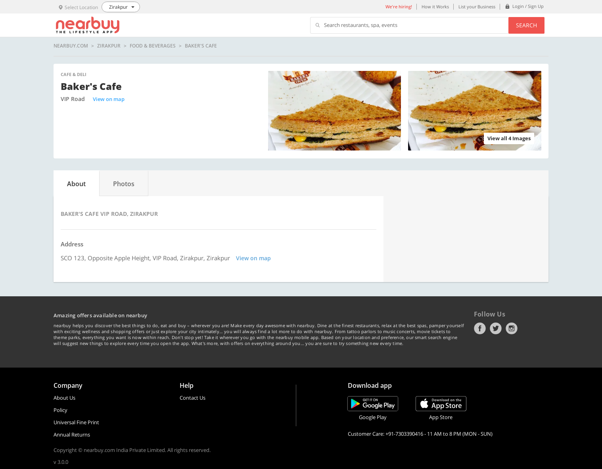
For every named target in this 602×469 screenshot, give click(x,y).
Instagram (512, 328)
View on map (109, 99)
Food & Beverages (153, 46)
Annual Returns (72, 434)
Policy (60, 410)
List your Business (476, 7)
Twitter (496, 328)
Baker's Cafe (201, 46)
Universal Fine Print (76, 422)
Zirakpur (109, 46)
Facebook (480, 328)
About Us (64, 397)
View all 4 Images (509, 138)
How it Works (435, 7)
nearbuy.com (71, 46)
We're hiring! (398, 7)
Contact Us (192, 397)
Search (526, 25)
